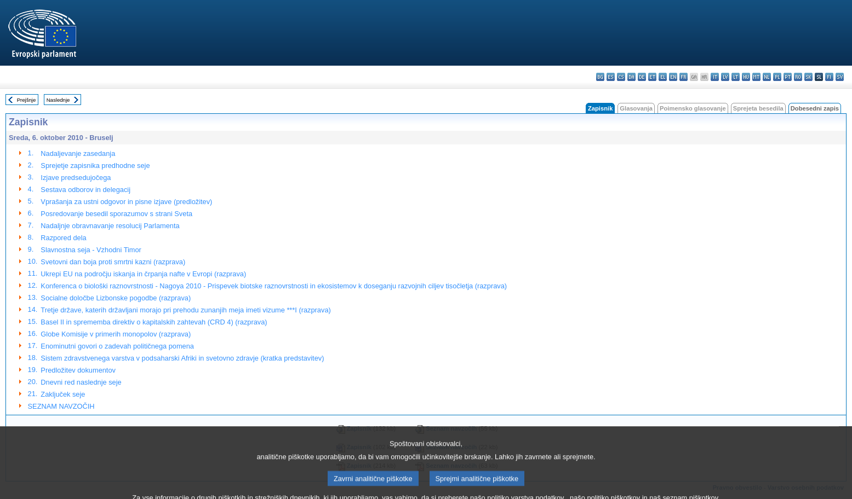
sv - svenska (840, 77)
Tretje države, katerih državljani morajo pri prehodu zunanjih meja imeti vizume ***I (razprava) (185, 310)
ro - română (798, 77)
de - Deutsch (642, 77)
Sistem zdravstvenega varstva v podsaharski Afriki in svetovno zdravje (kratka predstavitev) (182, 358)
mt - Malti (756, 77)
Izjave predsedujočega (76, 177)
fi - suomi (829, 77)
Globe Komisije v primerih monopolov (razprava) (116, 334)
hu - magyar (746, 77)
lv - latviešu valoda (725, 77)
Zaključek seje (63, 394)
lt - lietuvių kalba (735, 77)
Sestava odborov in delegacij (85, 189)
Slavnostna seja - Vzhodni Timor (91, 250)
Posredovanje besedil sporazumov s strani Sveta (116, 214)
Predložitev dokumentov (78, 370)
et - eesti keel (652, 77)
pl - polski (777, 77)
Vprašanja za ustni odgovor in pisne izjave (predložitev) (126, 202)
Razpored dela (63, 238)
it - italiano (715, 77)
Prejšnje (26, 100)
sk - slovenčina (808, 77)
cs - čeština (621, 77)
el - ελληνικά (663, 77)
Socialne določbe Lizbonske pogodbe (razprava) (116, 298)
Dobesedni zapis (815, 108)
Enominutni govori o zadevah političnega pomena (117, 346)
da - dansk (631, 77)
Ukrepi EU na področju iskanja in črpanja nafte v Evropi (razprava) (143, 274)
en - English (673, 77)
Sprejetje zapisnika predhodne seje (95, 165)
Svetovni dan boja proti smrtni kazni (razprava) (113, 262)
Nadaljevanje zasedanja (78, 153)
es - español (611, 77)
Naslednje (58, 100)
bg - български (600, 77)
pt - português (788, 77)
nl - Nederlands (767, 77)
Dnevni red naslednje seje (81, 382)
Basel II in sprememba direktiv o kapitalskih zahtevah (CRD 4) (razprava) (154, 322)
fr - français (683, 77)
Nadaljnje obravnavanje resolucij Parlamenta (110, 226)
